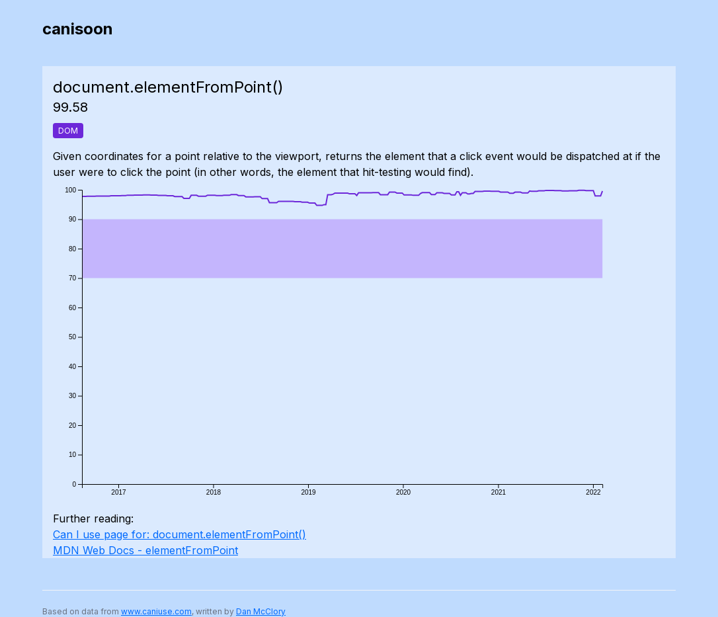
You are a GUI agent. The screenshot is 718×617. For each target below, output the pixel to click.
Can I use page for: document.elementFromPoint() (179, 534)
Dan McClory (261, 611)
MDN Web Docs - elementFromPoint (145, 550)
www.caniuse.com (156, 611)
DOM (68, 131)
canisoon (77, 28)
